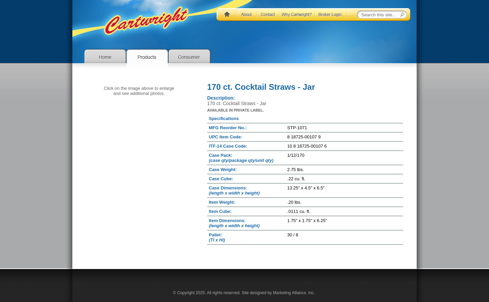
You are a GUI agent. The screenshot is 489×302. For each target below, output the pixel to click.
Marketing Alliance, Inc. (294, 292)
